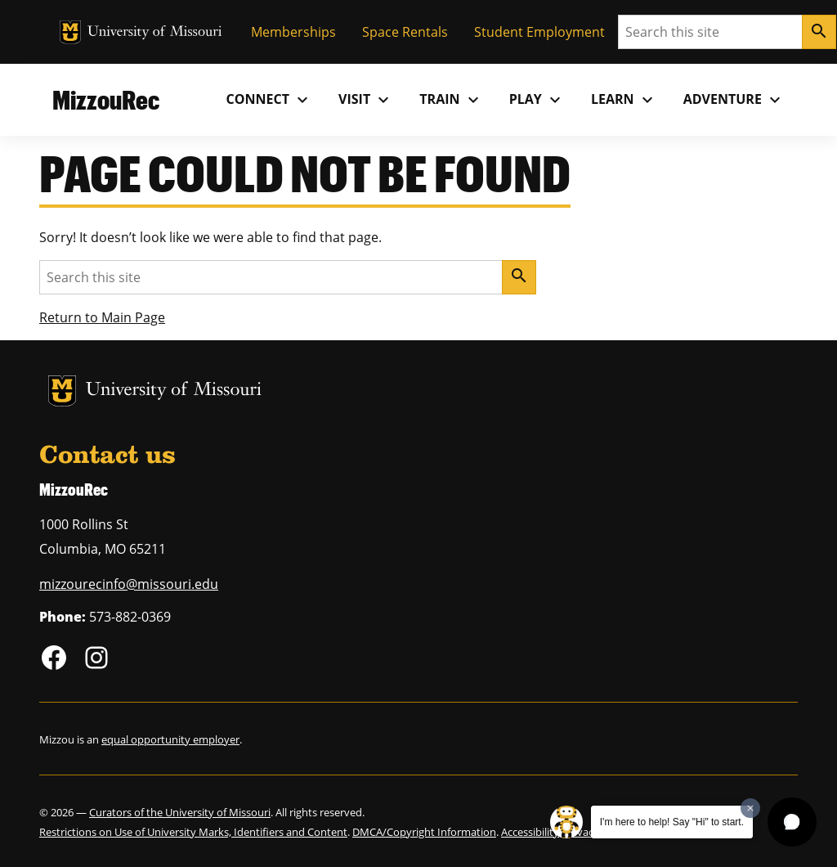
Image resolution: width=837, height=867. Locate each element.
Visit (365, 100)
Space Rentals (405, 32)
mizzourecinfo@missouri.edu (128, 584)
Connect (269, 100)
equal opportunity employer (170, 739)
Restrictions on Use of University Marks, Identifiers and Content (193, 831)
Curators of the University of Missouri (180, 812)
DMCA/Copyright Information (424, 831)
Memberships (293, 32)
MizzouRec (105, 99)
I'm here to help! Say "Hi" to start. (672, 822)
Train (450, 100)
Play (537, 100)
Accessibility (530, 831)
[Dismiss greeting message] (750, 808)
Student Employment (539, 32)
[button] (792, 822)
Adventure (734, 100)
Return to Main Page (102, 317)
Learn (624, 100)
